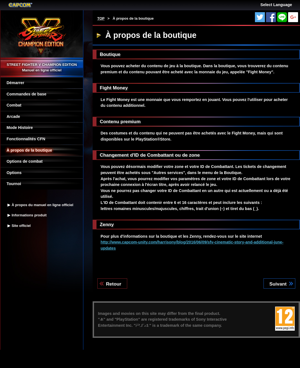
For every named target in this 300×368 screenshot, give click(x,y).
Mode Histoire (20, 127)
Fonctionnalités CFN (26, 139)
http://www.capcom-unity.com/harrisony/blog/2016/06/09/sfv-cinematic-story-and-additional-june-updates (192, 245)
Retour (113, 284)
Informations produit (29, 215)
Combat (14, 105)
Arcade (13, 116)
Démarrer (15, 83)
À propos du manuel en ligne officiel (42, 205)
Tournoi (14, 184)
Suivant (277, 284)
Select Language (276, 4)
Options (14, 172)
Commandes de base (26, 94)
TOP (101, 18)
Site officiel (21, 226)
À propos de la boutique (29, 150)
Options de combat (25, 161)
